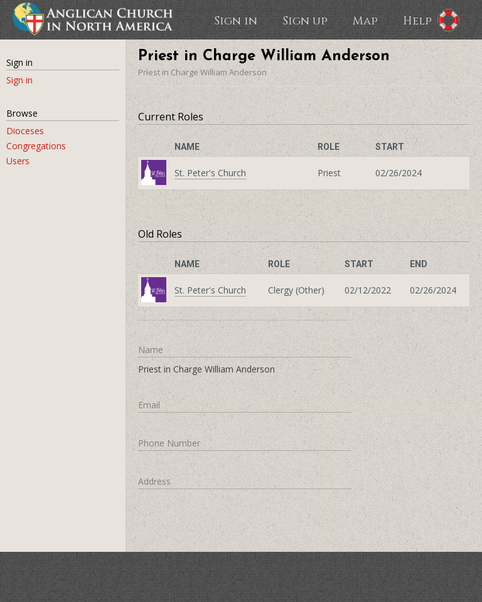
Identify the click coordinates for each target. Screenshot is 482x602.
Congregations (36, 146)
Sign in (235, 20)
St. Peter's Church (210, 173)
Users (17, 161)
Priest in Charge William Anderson (202, 72)
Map (365, 20)
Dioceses (25, 131)
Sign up (305, 20)
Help (417, 20)
